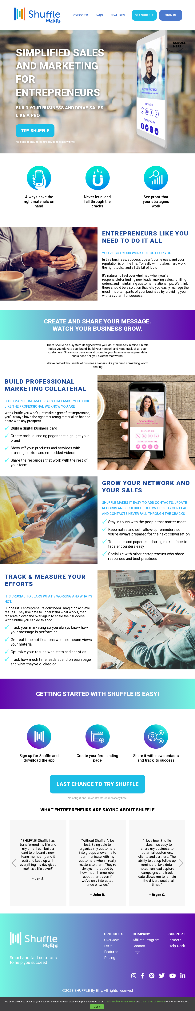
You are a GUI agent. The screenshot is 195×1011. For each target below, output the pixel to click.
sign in (170, 15)
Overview (111, 940)
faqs (99, 15)
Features (111, 952)
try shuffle (35, 130)
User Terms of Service (153, 1001)
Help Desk (177, 946)
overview (80, 15)
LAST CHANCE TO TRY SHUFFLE (97, 784)
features (118, 15)
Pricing (109, 957)
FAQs (108, 946)
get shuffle (144, 15)
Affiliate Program (146, 940)
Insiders (175, 940)
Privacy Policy (128, 1001)
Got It (97, 1006)
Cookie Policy (112, 1001)
